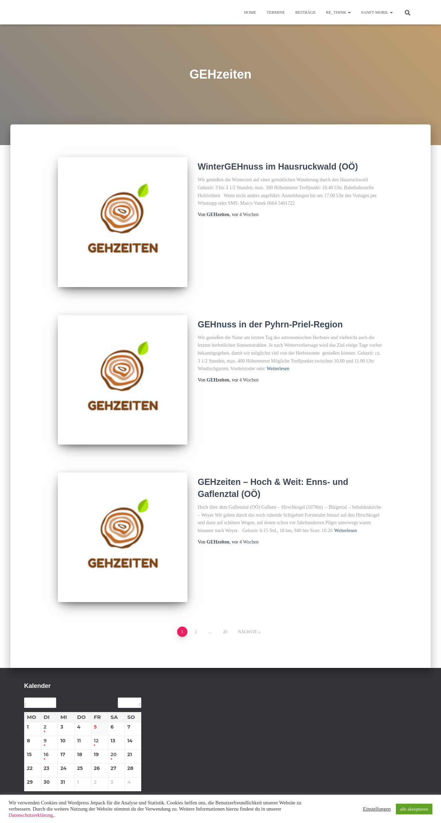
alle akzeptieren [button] (414, 809)
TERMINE (276, 12)
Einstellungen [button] (377, 809)
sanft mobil (377, 12)
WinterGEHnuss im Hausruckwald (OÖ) (278, 166)
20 (225, 618)
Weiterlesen (278, 364)
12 (96, 727)
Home (250, 12)
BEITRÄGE (305, 12)
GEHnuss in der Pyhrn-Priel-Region (270, 319)
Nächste (247, 618)
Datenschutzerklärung (31, 815)
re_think (338, 12)
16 (46, 741)
